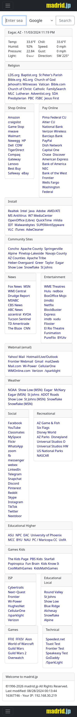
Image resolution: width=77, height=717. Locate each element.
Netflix (49, 305)
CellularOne (46, 366)
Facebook (15, 423)
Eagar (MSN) (17, 394)
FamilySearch (56, 89)
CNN (27, 328)
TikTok (12, 507)
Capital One (50, 150)
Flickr (12, 441)
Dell (11, 145)
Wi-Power (30, 366)
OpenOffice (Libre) (21, 220)
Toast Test (53, 644)
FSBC (39, 98)
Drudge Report (19, 296)
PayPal (47, 140)
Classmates (16, 432)
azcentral (14, 314)
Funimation (52, 333)
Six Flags (43, 428)
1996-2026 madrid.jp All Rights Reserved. (37, 686)
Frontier (48, 178)
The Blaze (15, 328)
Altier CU (48, 122)
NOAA (12, 390)
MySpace (14, 437)
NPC (19, 535)
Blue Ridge (52, 606)
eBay (25, 173)
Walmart (14, 136)
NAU (27, 540)
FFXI (11, 639)
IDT (10, 225)
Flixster (49, 324)
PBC (31, 98)
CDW (18, 145)
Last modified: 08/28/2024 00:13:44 (31, 691)
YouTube (14, 428)
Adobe (41, 211)
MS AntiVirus (17, 215)
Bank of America (54, 164)
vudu (57, 319)
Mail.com (14, 366)
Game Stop (16, 127)
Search (65, 20)
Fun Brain (32, 563)
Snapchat (15, 479)
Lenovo (13, 164)
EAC (26, 535)
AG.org (28, 79)
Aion (28, 639)
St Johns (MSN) (34, 399)
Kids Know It (50, 563)
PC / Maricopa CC (44, 540)
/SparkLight (54, 662)
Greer (39, 262)
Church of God (44, 79)
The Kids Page (18, 559)
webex (13, 465)
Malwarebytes (25, 225)
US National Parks (50, 451)
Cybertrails (16, 587)
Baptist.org (29, 75)
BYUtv (61, 337)
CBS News (15, 305)
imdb (48, 319)
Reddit (13, 493)
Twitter (13, 511)
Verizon (37, 371)
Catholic (39, 89)
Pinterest (14, 488)
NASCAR (43, 455)
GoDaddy (53, 658)
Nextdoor (15, 516)
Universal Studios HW (52, 446)
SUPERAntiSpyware (50, 225)
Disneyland (59, 437)
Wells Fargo (50, 182)
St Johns (46, 267)
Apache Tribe (36, 258)
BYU (19, 540)
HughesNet (16, 606)
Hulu (47, 291)
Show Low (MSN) (30, 390)
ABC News (15, 310)
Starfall (49, 559)
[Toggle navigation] (7, 5)
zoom (12, 451)
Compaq (14, 154)
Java (31, 211)
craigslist (14, 122)
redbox (58, 291)
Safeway (14, 173)
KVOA (27, 314)
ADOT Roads (50, 394)
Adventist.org (41, 93)
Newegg (14, 140)
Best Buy (14, 168)
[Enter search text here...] (41, 20)
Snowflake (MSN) (20, 404)
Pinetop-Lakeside (31, 253)
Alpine (12, 253)
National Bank (52, 127)
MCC (11, 540)
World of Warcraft (21, 644)
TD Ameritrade (18, 324)
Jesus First (52, 98)
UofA (62, 540)
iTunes (19, 229)
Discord (13, 483)
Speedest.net (55, 639)
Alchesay (50, 611)
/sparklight (52, 371)
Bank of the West (54, 173)
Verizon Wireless (54, 131)
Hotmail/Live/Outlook (42, 357)
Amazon (14, 117)
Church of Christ (20, 89)
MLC (11, 93)
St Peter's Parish (50, 75)
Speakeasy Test (57, 653)
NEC (45, 168)
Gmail (39, 361)
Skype (12, 497)
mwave (13, 131)
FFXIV (20, 639)
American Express (55, 159)
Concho (13, 249)
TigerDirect (16, 150)
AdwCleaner (35, 229)
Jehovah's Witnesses (22, 84)
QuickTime (44, 220)
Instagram (15, 502)
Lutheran (22, 93)
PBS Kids (36, 559)
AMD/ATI (53, 211)
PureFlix (50, 337)
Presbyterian (17, 98)
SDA (55, 93)
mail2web (52, 361)
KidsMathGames (46, 568)
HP (24, 140)
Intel (23, 211)
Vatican (44, 84)
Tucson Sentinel (19, 319)
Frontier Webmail (20, 361)
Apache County (32, 249)
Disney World (46, 432)
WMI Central (17, 291)
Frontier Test (55, 648)
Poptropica (16, 563)
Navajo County (56, 253)
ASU (11, 535)
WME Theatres (54, 286)
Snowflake (31, 267)
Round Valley (53, 592)
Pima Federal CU (54, 117)
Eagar (59, 262)
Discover (59, 154)
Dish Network (52, 145)
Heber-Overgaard (21, 262)
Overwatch (16, 658)
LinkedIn (14, 469)
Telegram (15, 474)
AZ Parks (43, 437)
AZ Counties (16, 258)
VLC (10, 229)
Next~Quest (16, 592)
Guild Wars (16, 648)
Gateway (14, 159)
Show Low (15, 267)
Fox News (15, 286)
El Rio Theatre (54, 328)
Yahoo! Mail (16, 357)
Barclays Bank (52, 136)
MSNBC (13, 300)
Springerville (53, 249)
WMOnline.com (19, 371)
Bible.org (14, 79)
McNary (59, 390)
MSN (27, 286)
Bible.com (58, 84)
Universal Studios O (51, 441)
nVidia (57, 220)
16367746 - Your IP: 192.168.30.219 (31, 695)
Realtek (13, 211)
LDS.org (13, 75)
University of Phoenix (46, 535)
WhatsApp (15, 446)
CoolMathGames (20, 568)
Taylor (49, 262)
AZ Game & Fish (48, 423)
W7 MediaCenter (40, 215)
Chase (46, 154)
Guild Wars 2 (17, 653)
